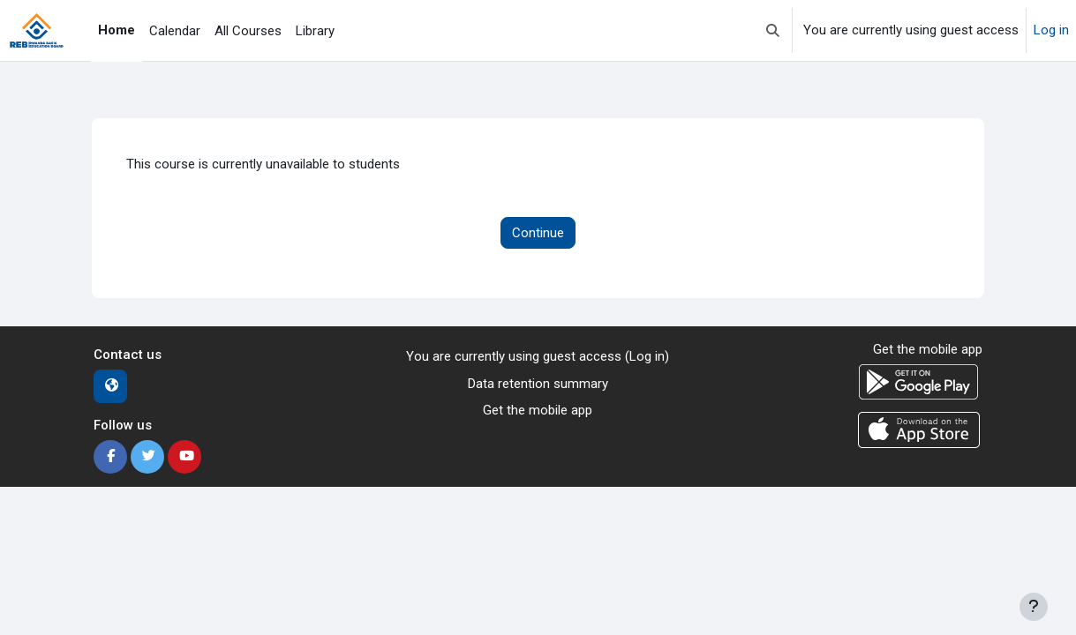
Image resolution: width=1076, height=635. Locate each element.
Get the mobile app (537, 410)
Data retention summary (538, 384)
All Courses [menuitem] (248, 31)
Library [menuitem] (315, 31)
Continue (538, 233)
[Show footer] (1034, 607)
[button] (772, 30)
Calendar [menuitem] (174, 31)
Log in (1051, 30)
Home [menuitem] (116, 30)
